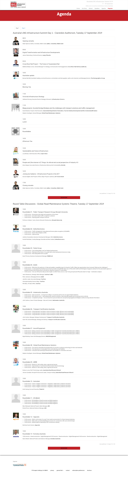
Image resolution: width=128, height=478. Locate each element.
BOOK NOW (64, 197)
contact (68, 470)
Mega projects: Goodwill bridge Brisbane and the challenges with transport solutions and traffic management (59, 108)
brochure (89, 470)
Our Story (84, 8)
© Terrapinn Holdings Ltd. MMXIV (40, 470)
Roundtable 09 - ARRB (30, 362)
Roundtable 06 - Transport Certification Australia (39, 309)
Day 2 (23, 28)
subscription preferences (78, 470)
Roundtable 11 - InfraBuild (31, 398)
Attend (90, 8)
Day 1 (17, 28)
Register (110, 8)
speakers (97, 8)
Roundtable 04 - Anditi (30, 265)
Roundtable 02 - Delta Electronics (34, 229)
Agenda (104, 8)
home (78, 8)
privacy (52, 470)
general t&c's (60, 470)
